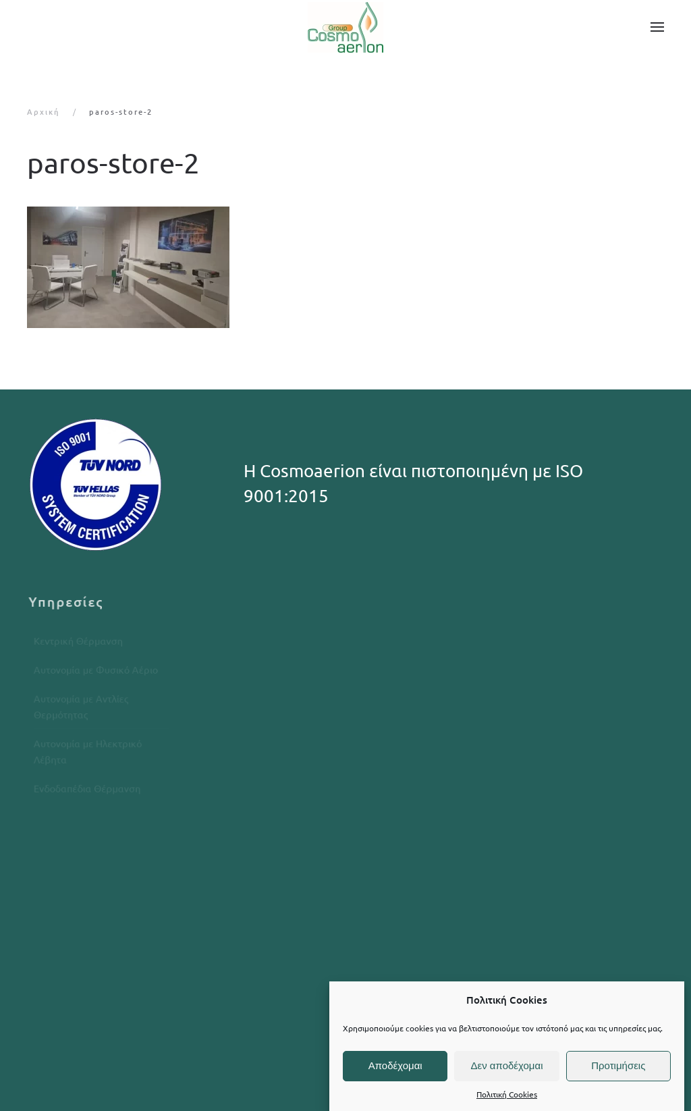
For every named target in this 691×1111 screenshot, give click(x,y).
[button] (657, 27)
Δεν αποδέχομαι (506, 1065)
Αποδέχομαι (395, 1065)
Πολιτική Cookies (506, 1094)
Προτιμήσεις (618, 1065)
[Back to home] (345, 27)
